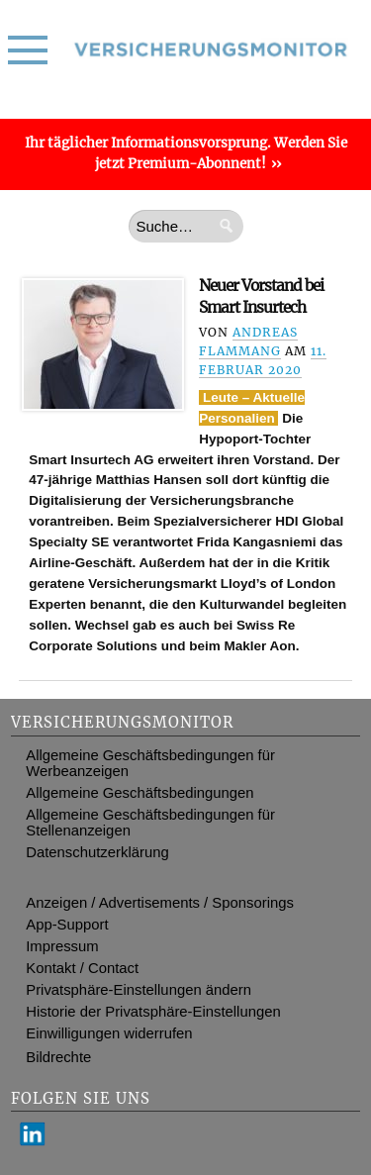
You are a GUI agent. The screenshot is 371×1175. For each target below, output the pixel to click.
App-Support (67, 924)
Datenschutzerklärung (97, 852)
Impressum (62, 946)
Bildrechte (58, 1057)
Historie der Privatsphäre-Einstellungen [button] (153, 1012)
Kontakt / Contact (82, 968)
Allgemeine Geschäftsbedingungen (139, 793)
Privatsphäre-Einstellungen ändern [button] (138, 990)
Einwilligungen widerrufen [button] (109, 1033)
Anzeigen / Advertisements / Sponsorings (160, 903)
